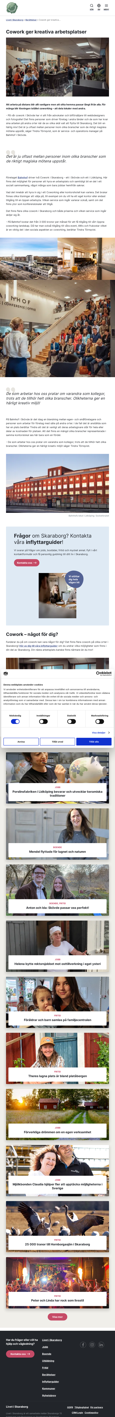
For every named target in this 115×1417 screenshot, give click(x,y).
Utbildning (48, 1360)
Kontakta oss (26, 562)
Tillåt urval (57, 741)
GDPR (70, 1407)
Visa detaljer (98, 732)
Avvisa (21, 741)
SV (98, 7)
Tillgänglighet (82, 1407)
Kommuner (48, 1388)
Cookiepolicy (91, 1412)
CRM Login (77, 1412)
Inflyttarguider (50, 1381)
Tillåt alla (94, 741)
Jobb (45, 1346)
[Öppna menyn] (106, 7)
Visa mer (57, 1316)
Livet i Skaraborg (14, 20)
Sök (91, 7)
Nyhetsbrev (49, 1395)
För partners (96, 1407)
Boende (46, 1353)
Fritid (45, 1367)
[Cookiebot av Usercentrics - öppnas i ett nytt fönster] (98, 673)
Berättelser (31, 20)
